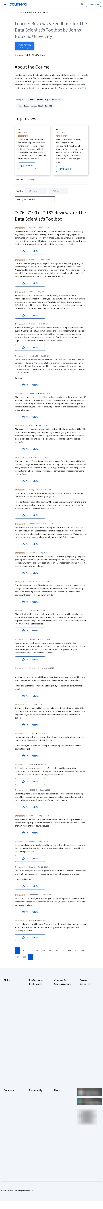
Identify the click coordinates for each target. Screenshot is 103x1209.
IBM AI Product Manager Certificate (37, 1038)
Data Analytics (9, 998)
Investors (58, 1077)
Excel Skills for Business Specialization (60, 1023)
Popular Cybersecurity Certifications (85, 1053)
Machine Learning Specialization (61, 1038)
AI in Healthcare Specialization (60, 1008)
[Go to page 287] (18, 957)
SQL (5, 1025)
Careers (7, 1085)
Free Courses (9, 1134)
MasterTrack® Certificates (9, 1105)
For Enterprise (9, 1114)
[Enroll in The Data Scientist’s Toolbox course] (24, 46)
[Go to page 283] (63, 950)
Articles (57, 1101)
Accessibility (59, 1093)
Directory (58, 1105)
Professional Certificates (9, 1098)
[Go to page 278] (31, 950)
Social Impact (9, 1130)
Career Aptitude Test (87, 987)
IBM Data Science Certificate (36, 1044)
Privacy (57, 1085)
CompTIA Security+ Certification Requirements (87, 1010)
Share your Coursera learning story (12, 1140)
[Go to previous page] (17, 950)
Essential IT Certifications (84, 1018)
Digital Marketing (10, 1002)
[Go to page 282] (56, 950)
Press (56, 1073)
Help (56, 1089)
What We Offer (9, 1077)
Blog (31, 1085)
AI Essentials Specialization (59, 988)
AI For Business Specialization (60, 995)
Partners (32, 1077)
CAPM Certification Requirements (86, 992)
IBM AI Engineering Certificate (36, 1031)
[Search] (82, 4)
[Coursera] (18, 4)
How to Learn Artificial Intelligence (88, 1038)
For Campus (8, 1122)
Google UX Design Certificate (36, 1024)
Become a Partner (11, 1126)
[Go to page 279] (37, 950)
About (6, 1073)
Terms (56, 1081)
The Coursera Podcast (34, 1090)
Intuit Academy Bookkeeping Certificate (35, 1053)
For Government (10, 1118)
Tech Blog (33, 1096)
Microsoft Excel (10, 1013)
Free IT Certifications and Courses (87, 1024)
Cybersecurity (9, 994)
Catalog (7, 1089)
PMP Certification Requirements (86, 1044)
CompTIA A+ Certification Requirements (85, 1001)
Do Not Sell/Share (61, 1120)
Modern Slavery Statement (60, 1114)
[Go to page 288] (24, 957)
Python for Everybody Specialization (63, 1051)
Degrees (7, 1110)
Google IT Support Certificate (36, 1008)
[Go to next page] (30, 957)
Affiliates (57, 1109)
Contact (57, 1097)
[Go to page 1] (23, 950)
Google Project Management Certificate (35, 1017)
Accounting (8, 983)
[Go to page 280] (43, 950)
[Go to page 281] (50, 950)
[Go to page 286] (82, 950)
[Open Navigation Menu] (5, 4)
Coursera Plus (9, 1093)
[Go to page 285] (75, 950)
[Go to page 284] (69, 950)
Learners (32, 1073)
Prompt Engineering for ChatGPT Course (62, 1044)
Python (6, 1021)
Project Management (12, 1017)
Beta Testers (34, 1081)
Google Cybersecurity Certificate (34, 994)
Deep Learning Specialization (60, 1015)
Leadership (8, 1081)
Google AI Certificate (37, 987)
